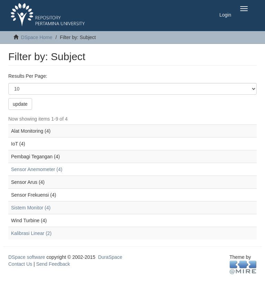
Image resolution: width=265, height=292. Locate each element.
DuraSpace (110, 257)
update (20, 104)
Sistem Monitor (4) (30, 207)
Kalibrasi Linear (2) (31, 233)
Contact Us (20, 264)
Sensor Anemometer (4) (36, 169)
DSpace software (26, 257)
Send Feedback (53, 264)
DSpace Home (36, 37)
